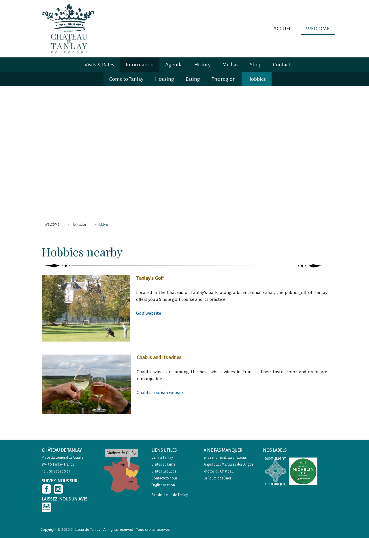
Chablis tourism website (160, 392)
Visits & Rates (99, 65)
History (202, 65)
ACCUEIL (283, 28)
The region (224, 79)
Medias (230, 65)
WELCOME (318, 28)
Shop (255, 65)
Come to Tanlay (126, 79)
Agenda (174, 65)
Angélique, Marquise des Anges (228, 464)
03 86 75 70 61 (59, 471)
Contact (281, 65)
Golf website (148, 313)
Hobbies (256, 79)
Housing (164, 79)
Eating (193, 79)
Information (140, 65)
